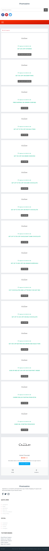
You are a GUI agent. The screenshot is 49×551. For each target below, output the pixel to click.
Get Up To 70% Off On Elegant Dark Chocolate (24, 236)
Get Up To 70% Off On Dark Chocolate (25, 183)
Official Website (24, 463)
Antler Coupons (4, 542)
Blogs (4, 506)
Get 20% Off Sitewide (24, 48)
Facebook (5, 523)
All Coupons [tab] (6, 30)
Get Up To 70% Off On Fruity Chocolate (24, 209)
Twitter (4, 526)
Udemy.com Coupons (6, 539)
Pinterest (5, 524)
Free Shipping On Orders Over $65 (24, 102)
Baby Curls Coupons (5, 544)
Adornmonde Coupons (6, 540)
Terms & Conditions (7, 511)
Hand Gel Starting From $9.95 (24, 424)
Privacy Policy (6, 513)
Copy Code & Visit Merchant (24, 54)
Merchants (5, 508)
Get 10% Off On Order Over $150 (24, 156)
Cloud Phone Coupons (6, 537)
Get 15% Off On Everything (24, 75)
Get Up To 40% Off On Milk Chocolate (24, 317)
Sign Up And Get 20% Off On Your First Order (24, 370)
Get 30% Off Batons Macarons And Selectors (24, 343)
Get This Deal (24, 108)
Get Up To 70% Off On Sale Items (24, 129)
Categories (5, 504)
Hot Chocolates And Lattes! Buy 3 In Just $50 (24, 290)
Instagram (5, 528)
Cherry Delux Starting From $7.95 (24, 397)
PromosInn (8, 548)
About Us (5, 510)
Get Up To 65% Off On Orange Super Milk (24, 263)
